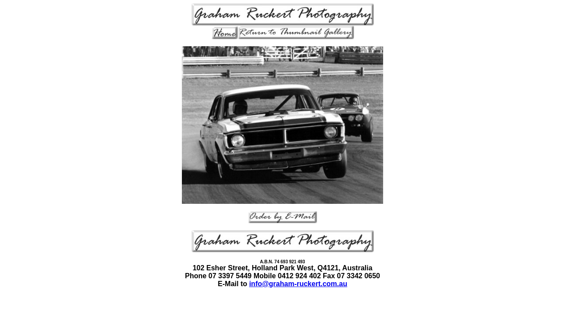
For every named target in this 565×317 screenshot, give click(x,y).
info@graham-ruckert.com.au (298, 284)
